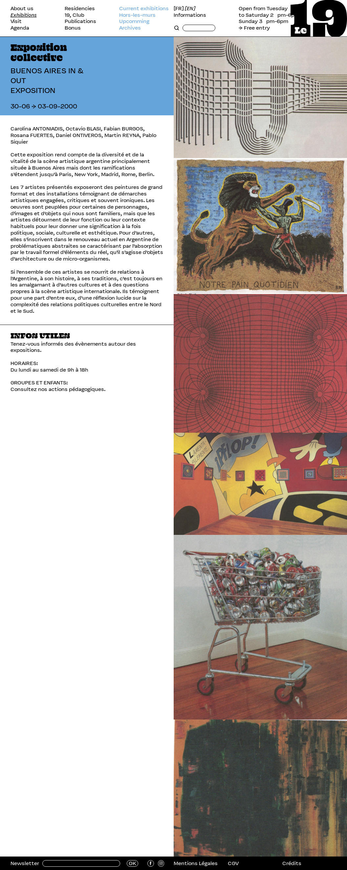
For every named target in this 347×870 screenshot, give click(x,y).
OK (132, 863)
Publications (80, 21)
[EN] (190, 8)
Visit (16, 21)
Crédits (291, 863)
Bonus (73, 28)
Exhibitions (24, 15)
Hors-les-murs (137, 15)
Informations (190, 15)
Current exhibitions (144, 8)
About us (22, 8)
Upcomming (134, 21)
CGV (233, 863)
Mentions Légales (196, 863)
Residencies (80, 8)
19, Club (74, 15)
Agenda (20, 28)
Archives (130, 28)
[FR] (179, 8)
